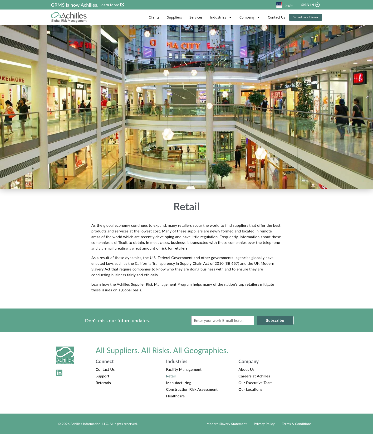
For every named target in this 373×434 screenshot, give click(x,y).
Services (196, 17)
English (285, 5)
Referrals (103, 382)
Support (102, 376)
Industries (221, 17)
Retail (171, 376)
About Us (246, 369)
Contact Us (276, 17)
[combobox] (285, 4)
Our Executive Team (255, 382)
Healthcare (175, 396)
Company (250, 17)
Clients (154, 17)
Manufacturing (178, 382)
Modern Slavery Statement (226, 424)
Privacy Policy (264, 424)
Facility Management (183, 369)
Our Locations (250, 389)
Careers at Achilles (254, 376)
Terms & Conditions (296, 424)
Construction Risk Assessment (192, 389)
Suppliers (174, 17)
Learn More (109, 4)
